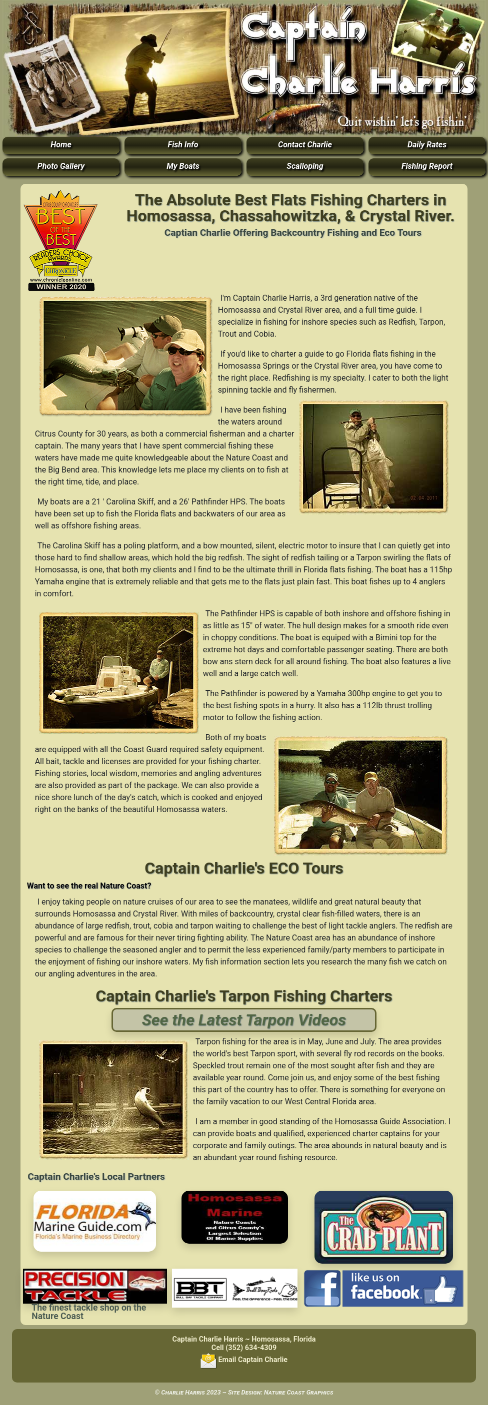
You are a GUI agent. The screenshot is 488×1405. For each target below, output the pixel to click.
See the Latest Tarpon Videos (244, 1019)
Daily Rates (427, 144)
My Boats (183, 166)
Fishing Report (427, 166)
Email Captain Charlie (244, 1360)
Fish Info (183, 144)
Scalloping (304, 166)
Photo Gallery (61, 166)
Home (61, 144)
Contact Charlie (305, 144)
